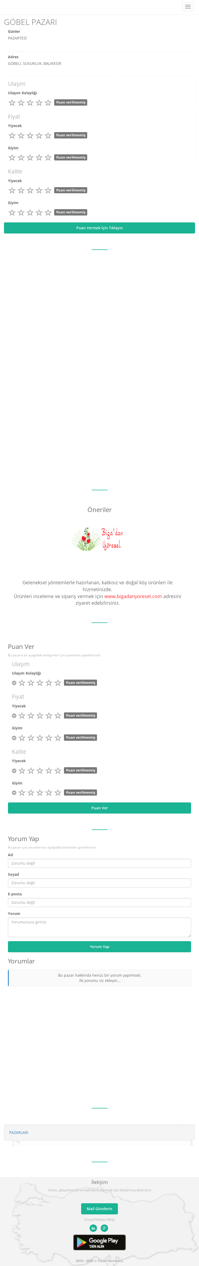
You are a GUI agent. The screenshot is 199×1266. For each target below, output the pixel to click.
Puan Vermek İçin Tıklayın (99, 227)
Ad (10, 854)
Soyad (13, 874)
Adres (13, 56)
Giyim (13, 147)
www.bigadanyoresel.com (133, 596)
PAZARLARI (18, 1132)
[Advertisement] (99, 437)
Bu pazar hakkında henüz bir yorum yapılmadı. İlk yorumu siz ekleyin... (99, 978)
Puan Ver (99, 807)
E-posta (15, 893)
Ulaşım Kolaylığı (22, 92)
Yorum (14, 913)
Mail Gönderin (99, 1208)
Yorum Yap (99, 946)
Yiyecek (15, 125)
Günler (14, 31)
